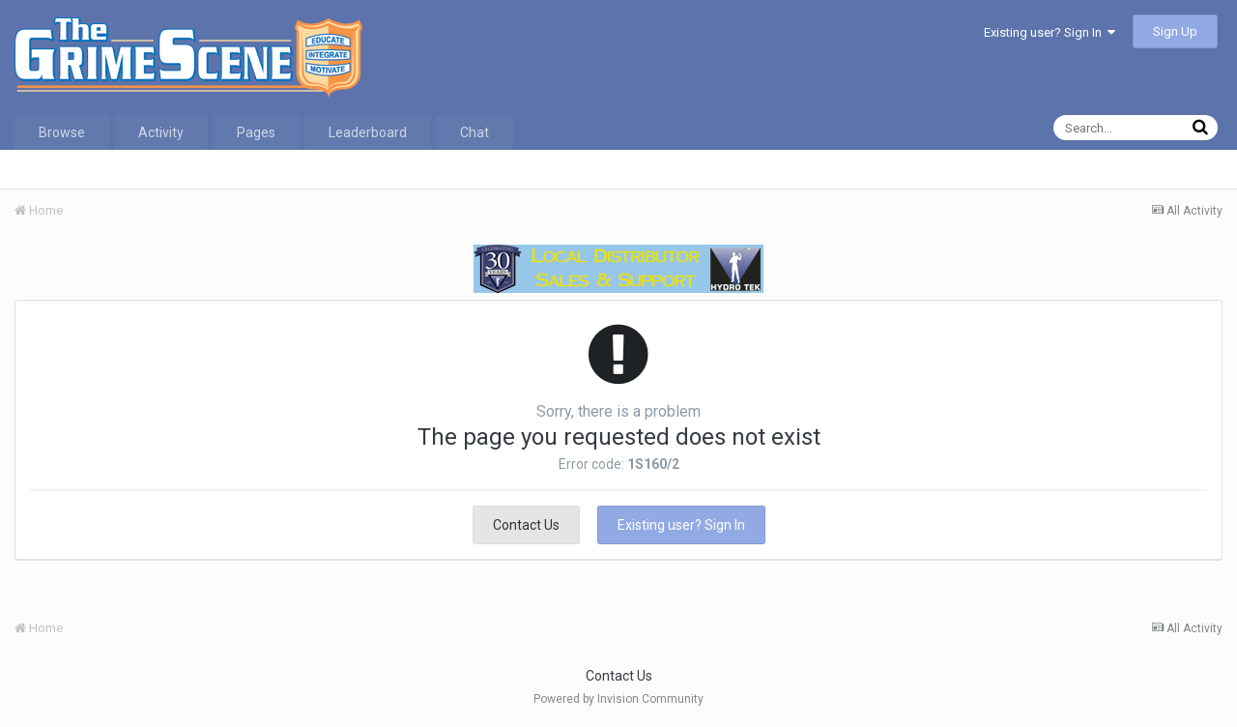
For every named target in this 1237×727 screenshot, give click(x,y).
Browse (62, 132)
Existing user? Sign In (1049, 32)
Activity (161, 132)
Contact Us (526, 525)
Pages (256, 132)
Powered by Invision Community (618, 699)
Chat (474, 132)
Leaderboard (368, 132)
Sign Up (1175, 31)
